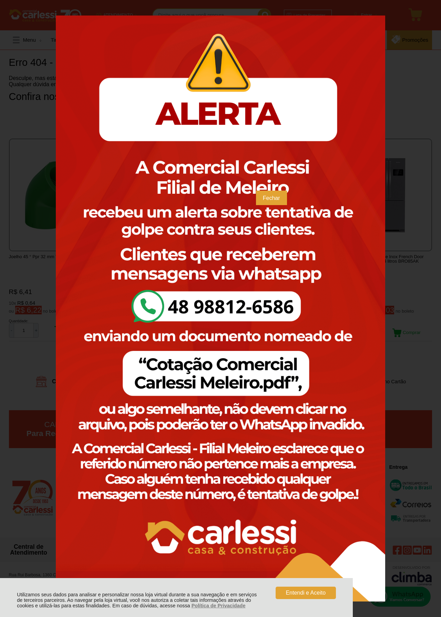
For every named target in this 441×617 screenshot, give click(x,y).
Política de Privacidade (219, 605)
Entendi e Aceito (306, 593)
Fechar (271, 198)
